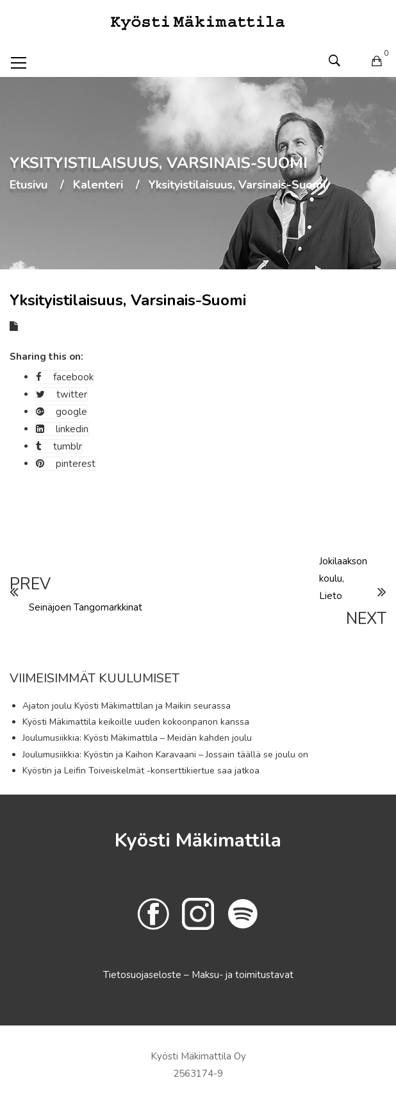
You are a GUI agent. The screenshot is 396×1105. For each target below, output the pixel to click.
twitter (61, 394)
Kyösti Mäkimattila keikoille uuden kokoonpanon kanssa (135, 722)
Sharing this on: (46, 356)
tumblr (59, 446)
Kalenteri (98, 185)
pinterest (65, 463)
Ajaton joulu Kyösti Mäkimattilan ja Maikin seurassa (126, 706)
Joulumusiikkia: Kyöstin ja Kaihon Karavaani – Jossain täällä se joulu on (165, 754)
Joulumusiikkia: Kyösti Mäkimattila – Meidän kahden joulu (137, 738)
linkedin (62, 429)
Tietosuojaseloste (143, 974)
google (61, 411)
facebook (65, 377)
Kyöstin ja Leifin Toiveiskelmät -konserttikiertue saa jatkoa (141, 770)
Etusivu (28, 185)
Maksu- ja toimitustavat (242, 974)
